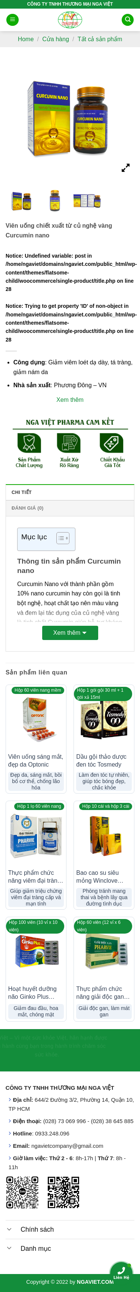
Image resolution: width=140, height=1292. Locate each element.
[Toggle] (9, 1229)
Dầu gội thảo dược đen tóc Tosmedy (101, 760)
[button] (59, 539)
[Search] (128, 20)
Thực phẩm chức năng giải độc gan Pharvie (100, 993)
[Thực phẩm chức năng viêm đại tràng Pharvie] (36, 835)
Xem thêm (67, 633)
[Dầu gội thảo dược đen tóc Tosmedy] (104, 719)
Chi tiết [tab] (22, 492)
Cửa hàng (55, 39)
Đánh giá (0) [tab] (28, 508)
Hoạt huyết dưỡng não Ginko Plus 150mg (32, 993)
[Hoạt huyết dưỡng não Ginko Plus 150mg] (36, 951)
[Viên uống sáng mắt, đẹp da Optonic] (36, 719)
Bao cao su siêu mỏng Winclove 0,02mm (97, 877)
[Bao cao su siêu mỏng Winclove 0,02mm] (104, 835)
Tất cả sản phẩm (100, 39)
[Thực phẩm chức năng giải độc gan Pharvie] (104, 951)
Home (26, 39)
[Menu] (12, 20)
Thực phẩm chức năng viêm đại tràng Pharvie (34, 877)
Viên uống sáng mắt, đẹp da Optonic (35, 760)
